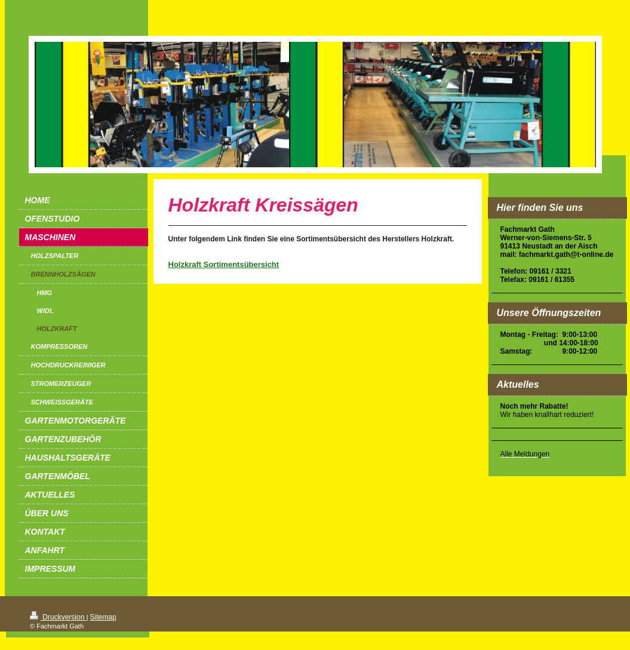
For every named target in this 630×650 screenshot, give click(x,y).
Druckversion (58, 617)
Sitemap (103, 617)
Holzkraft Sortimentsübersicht (223, 264)
